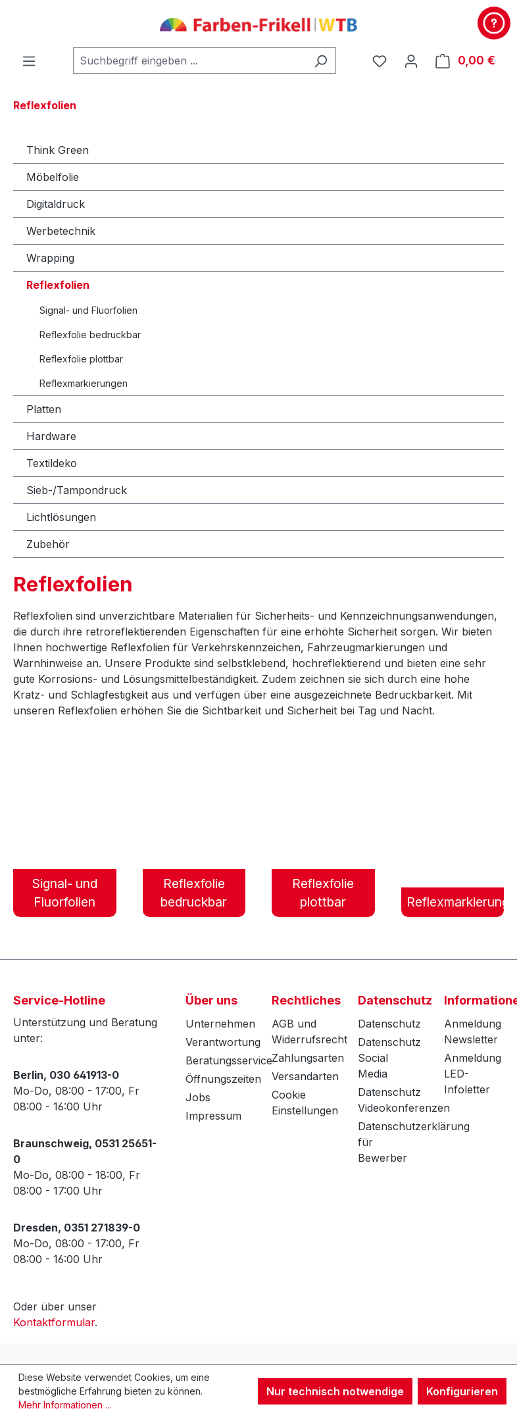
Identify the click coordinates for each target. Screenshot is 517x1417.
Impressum (213, 1115)
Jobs (197, 1097)
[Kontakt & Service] (494, 23)
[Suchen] (320, 60)
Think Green (57, 150)
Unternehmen (220, 1023)
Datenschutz (389, 1023)
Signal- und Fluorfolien (88, 310)
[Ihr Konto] (411, 60)
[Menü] (29, 60)
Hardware (51, 436)
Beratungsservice (228, 1060)
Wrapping (50, 257)
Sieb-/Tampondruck (76, 490)
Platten (43, 409)
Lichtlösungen (61, 517)
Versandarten (305, 1076)
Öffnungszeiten (223, 1078)
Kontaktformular (54, 1322)
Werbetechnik (60, 230)
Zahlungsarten (308, 1057)
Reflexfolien (57, 284)
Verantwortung (222, 1042)
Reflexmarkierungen (83, 383)
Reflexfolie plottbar (81, 358)
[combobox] (189, 60)
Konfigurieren (462, 1391)
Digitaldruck (55, 204)
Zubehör (48, 544)
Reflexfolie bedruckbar (90, 334)
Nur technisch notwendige (335, 1391)
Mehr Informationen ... (64, 1404)
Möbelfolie (52, 177)
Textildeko (51, 463)
